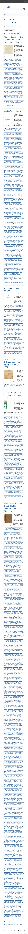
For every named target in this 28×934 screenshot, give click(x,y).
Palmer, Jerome (16, 796)
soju (9, 346)
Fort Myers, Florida (14, 325)
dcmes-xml (11, 924)
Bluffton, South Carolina (8, 151)
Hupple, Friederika (18, 686)
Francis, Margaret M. (18, 636)
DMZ (10, 320)
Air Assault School (14, 307)
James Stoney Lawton (17, 184)
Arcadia (10, 140)
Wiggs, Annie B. (7, 903)
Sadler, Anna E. (7, 826)
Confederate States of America (17, 74)
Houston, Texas (7, 681)
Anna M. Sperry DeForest (11, 384)
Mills (10, 751)
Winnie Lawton (14, 282)
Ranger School (11, 338)
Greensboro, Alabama (17, 651)
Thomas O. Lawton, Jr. (16, 261)
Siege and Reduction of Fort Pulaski (14, 96)
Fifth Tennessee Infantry (19, 623)
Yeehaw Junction (16, 496)
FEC (19, 621)
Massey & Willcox (18, 742)
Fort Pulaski (18, 78)
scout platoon (18, 342)
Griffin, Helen (18, 654)
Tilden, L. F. (6, 887)
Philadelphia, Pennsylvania (9, 805)
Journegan (13, 696)
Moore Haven (17, 458)
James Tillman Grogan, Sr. (18, 185)
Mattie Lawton (6, 87)
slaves (17, 97)
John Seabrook (19, 194)
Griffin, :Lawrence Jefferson (14, 653)
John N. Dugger (12, 194)
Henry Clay (16, 176)
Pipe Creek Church (14, 235)
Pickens (16, 805)
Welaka (5, 902)
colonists (21, 158)
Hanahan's (18, 175)
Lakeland (9, 707)
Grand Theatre (13, 646)
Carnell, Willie (10, 567)
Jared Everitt (14, 188)
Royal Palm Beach (11, 477)
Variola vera (21, 103)
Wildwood (19, 495)
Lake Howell (6, 706)
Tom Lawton (10, 103)
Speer (10, 858)
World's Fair (16, 916)
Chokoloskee (10, 422)
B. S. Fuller (14, 142)
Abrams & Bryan (19, 529)
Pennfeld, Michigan (13, 800)
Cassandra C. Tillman (15, 153)
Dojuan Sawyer (15, 320)
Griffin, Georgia (20, 79)
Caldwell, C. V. (11, 565)
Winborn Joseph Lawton (15, 279)
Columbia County (7, 586)
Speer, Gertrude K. (7, 859)
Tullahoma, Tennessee (8, 889)
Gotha (21, 645)
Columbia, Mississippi (15, 586)
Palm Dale (20, 469)
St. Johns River (13, 863)
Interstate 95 (6, 445)
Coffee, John (10, 585)
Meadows (21, 746)
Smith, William (15, 849)
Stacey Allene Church (18, 251)
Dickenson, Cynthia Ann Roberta (14, 604)
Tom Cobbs (6, 265)
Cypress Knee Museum (13, 426)
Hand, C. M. (16, 663)
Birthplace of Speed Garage (13, 417)
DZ (21, 320)
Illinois (10, 687)
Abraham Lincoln (11, 129)
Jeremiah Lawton (13, 190)
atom (5, 924)
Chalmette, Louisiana (8, 571)
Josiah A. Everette (18, 198)
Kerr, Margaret (12, 697)
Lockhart (9, 721)
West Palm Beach (7, 495)
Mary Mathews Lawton (19, 221)
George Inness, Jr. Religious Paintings (16, 439)
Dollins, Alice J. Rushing (8, 607)
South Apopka (20, 849)
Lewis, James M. (7, 711)
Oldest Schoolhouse (11, 467)
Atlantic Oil (19, 414)
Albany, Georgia (18, 130)
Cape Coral (19, 420)
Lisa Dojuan (15, 332)
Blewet (14, 64)
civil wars (6, 72)
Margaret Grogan (14, 211)
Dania (20, 426)
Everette (8, 78)
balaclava (14, 311)
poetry (12, 236)
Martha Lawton (20, 211)
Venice (14, 491)
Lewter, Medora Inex (10, 718)
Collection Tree (6, 930)
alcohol (15, 309)
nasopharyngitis (13, 91)
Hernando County (19, 177)
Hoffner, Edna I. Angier (16, 674)
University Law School (8, 892)
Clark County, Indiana (14, 581)
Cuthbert (14, 162)
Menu (5, 14)
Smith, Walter (9, 849)
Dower (8, 163)
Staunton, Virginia (11, 864)
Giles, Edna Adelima (15, 644)
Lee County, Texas (17, 709)
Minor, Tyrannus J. (14, 751)
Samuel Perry (6, 245)
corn (5, 162)
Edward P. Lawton (13, 166)
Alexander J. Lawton (13, 133)
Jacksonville (6, 385)
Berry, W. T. (11, 553)
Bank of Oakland (18, 544)
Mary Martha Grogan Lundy (9, 221)
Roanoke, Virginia (18, 813)
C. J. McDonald (10, 152)
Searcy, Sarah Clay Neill (8, 835)
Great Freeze (18, 650)
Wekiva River (6, 901)
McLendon (6, 88)
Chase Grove (13, 576)
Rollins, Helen (6, 818)
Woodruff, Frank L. (10, 912)
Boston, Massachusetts (18, 557)
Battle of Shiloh (12, 548)
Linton (9, 84)
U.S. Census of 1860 (18, 267)
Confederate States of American (10, 161)
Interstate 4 (16, 444)
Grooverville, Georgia (15, 81)
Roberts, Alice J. (7, 814)
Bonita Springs (14, 418)
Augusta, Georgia (16, 543)
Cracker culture (20, 594)
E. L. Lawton (6, 165)
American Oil (14, 414)
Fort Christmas (10, 635)
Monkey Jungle (12, 458)
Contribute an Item (15, 932)
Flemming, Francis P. (12, 627)
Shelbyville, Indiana (11, 844)
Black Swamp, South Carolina (17, 149)
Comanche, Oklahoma (8, 588)
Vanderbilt (6, 893)
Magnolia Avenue (17, 729)
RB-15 (15, 338)
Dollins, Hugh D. (19, 608)
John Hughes (19, 193)
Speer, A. (13, 858)
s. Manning (20, 242)
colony (5, 160)
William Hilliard (10, 272)
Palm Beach (6, 469)
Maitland (17, 737)
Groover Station (7, 81)
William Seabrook (11, 275)
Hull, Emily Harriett (13, 684)
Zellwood (19, 917)
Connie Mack (9, 314)
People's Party (15, 802)
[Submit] (24, 9)
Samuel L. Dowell (20, 244)
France (12, 636)
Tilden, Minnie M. (12, 887)
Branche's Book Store (12, 560)
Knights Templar (10, 702)
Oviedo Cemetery (13, 231)
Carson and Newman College (9, 569)
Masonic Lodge (20, 740)
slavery (13, 97)
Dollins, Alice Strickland (18, 607)
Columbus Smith (7, 73)
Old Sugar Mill (14, 465)
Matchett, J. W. (10, 744)
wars (5, 105)
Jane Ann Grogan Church (18, 186)
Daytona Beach (10, 427)
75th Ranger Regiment (18, 306)
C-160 (10, 312)
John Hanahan (13, 193)
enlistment (16, 323)
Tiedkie (17, 886)
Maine (14, 737)
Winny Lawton (9, 105)
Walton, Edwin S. (15, 896)
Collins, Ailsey (15, 585)
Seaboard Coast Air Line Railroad (15, 832)
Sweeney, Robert (14, 872)
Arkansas (17, 539)
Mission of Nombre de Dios (12, 456)
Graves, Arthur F (14, 648)
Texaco (15, 488)
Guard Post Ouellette (8, 328)
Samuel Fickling (7, 244)
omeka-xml (18, 924)
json (14, 924)
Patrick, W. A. (6, 800)
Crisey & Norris (13, 597)
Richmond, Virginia (17, 93)
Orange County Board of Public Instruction (12, 775)
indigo (15, 180)
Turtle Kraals (13, 490)
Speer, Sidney (13, 860)
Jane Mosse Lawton (8, 188)
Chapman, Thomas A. (8, 575)
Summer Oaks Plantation (9, 98)
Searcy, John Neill (13, 833)
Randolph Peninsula (8, 810)
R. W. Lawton (6, 239)
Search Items (19, 26)
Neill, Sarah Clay (15, 762)
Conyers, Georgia (18, 591)
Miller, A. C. (6, 751)
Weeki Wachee (19, 493)
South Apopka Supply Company (10, 850)
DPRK (19, 320)
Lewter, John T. (10, 715)
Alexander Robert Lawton (15, 134)
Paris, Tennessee (7, 799)
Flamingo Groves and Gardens (13, 434)
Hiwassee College (17, 673)
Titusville (17, 887)
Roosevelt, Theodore (13, 821)
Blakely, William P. (11, 555)
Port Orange (16, 473)
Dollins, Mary (20, 609)
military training (17, 334)
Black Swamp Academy (14, 148)
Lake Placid (20, 449)
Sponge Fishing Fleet (12, 484)
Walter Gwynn (18, 269)
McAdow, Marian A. (7, 746)
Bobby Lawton (16, 151)
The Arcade (10, 878)
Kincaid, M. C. (11, 700)
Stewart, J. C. (17, 865)
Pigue (19, 805)
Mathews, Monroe (17, 744)
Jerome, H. (13, 693)
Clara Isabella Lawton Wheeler (16, 157)
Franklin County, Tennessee (9, 637)
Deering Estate (11, 428)
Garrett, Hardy (7, 642)
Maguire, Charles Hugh (11, 732)
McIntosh (20, 87)
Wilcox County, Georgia (15, 903)
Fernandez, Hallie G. (8, 622)
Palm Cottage (9, 796)
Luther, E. (12, 726)
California (10, 566)
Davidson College (7, 602)
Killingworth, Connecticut (14, 698)
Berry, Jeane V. (18, 552)
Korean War (17, 330)
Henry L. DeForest (20, 384)
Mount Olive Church (15, 89)
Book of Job (16, 65)
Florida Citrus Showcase (8, 435)
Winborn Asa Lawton (14, 278)
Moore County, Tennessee (9, 753)
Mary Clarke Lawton (8, 216)
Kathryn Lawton (7, 202)
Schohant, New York (16, 831)
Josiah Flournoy (21, 199)
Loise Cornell (11, 385)
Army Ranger (9, 311)
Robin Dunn (17, 339)
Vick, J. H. (14, 893)
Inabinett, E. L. (10, 180)
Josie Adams (12, 200)
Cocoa (14, 423)
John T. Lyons (17, 195)
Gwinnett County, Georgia (9, 662)
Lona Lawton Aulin (10, 208)
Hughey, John (6, 684)
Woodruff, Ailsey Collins (11, 910)
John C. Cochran (7, 191)
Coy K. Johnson (9, 162)
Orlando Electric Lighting (13, 786)
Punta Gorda (18, 474)
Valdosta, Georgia (9, 491)
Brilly (20, 65)
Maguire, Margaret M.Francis (9, 734)
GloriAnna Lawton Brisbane (16, 174)
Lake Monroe (18, 706)
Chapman (14, 571)
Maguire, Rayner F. (19, 734)
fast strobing (21, 323)
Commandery (15, 588)
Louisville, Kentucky (11, 724)
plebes (10, 337)
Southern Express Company (14, 855)
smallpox (20, 97)
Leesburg (6, 451)
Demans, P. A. (11, 603)
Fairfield (8, 621)
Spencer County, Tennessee (9, 861)
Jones (16, 83)
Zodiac (20, 353)
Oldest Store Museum (19, 467)
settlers (18, 249)
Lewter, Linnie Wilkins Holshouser (10, 716)
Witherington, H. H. (12, 909)
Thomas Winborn (7, 264)
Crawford (11, 75)
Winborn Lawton (7, 281)
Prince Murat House (11, 474)
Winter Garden (16, 905)
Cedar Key (14, 421)
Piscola (15, 92)
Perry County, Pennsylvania (9, 804)
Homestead (6, 442)
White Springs (14, 495)
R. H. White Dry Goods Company (14, 809)
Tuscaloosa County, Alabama (9, 891)
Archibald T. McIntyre (17, 140)
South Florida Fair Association (9, 851)
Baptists (13, 63)
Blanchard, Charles (18, 555)
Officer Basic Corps (10, 335)
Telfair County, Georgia (8, 877)
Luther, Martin (17, 726)
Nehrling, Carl (6, 761)
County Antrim (17, 593)
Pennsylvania (9, 802)
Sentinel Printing (10, 841)
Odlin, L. (20, 771)
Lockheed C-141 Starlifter (13, 333)
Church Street (15, 579)
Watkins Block (8, 900)
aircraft (8, 309)
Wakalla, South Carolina (16, 895)
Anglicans (18, 138)
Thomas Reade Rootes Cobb (12, 102)
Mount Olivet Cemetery (18, 754)
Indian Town (11, 444)
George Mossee (7, 172)
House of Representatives (18, 679)
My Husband (13, 226)
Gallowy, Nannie (12, 641)
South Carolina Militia (11, 250)
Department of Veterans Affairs (13, 319)
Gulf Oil (11, 440)
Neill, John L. (9, 762)
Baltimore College (10, 544)
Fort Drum (20, 436)
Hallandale (16, 440)
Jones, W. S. (8, 696)
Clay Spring (21, 581)
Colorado (20, 585)
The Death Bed (12, 254)
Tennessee (15, 347)
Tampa (22, 487)
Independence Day (14, 82)
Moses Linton (17, 225)
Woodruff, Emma (16, 911)
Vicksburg (6, 895)
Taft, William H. (15, 873)
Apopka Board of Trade (14, 538)
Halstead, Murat (11, 663)
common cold (13, 73)
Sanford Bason (12, 245)
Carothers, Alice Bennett (17, 567)
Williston (5, 496)
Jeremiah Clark (7, 190)
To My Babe (13, 264)
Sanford (16, 385)
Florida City (16, 435)
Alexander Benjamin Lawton (12, 132)
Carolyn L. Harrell (7, 153)
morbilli (9, 89)
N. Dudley (8, 227)
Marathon (12, 454)
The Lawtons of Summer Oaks (14, 255)
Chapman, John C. (14, 572)
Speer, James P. (20, 859)
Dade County (13, 599)
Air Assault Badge (7, 307)
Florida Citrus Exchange (13, 630)
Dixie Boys (6, 77)
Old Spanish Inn (16, 464)
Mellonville (16, 747)
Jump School (12, 330)
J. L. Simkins (19, 181)
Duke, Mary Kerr (16, 612)
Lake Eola (12, 705)
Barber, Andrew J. (7, 546)
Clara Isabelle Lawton (8, 158)
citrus (5, 581)
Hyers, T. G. (6, 687)
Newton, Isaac (14, 766)
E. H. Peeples (12, 163)
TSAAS (8, 348)
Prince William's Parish (8, 237)
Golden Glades (7, 440)
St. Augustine (17, 861)
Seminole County (7, 837)
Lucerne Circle (12, 725)
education (19, 321)
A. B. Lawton (9, 128)
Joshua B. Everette (11, 198)
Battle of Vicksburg (19, 548)
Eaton (13, 77)
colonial (14, 158)
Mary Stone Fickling (8, 222)
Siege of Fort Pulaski (8, 97)
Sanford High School (11, 828)
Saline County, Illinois (18, 827)
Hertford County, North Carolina (10, 672)
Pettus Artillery (17, 804)
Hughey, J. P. (20, 683)
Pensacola (6, 472)
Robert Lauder (9, 240)
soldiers (11, 346)
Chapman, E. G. (20, 571)
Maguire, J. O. (13, 733)
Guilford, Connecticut (14, 659)
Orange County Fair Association (10, 779)
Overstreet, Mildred (15, 793)
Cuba (14, 598)
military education (11, 334)
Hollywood (20, 441)
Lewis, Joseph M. (14, 711)
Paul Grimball (12, 232)
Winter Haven (10, 496)
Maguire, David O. (19, 732)
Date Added (16, 33)
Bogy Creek (17, 556)
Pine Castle (14, 807)
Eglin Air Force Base (10, 323)
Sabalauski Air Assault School (9, 340)
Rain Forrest (8, 476)
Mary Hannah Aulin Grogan (9, 218)
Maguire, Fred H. (7, 733)
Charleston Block (7, 576)
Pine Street (19, 807)
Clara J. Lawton (11, 72)
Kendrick (17, 696)
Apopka (20, 537)
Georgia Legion (10, 79)
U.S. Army (12, 348)
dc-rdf (8, 924)
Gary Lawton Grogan (19, 171)
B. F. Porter (9, 142)
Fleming (5, 627)
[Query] (14, 9)
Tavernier (12, 488)
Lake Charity (20, 704)
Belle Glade (13, 416)
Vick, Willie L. (18, 893)
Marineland (20, 454)
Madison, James (11, 729)
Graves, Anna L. (7, 648)
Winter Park (20, 906)
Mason (15, 740)
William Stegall (10, 277)
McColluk (11, 87)
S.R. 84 (16, 477)
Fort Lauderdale (7, 437)
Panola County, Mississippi (17, 798)
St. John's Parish (19, 250)
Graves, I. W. (16, 649)
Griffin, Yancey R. (16, 658)
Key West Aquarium (16, 448)
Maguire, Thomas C (8, 735)
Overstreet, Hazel (7, 793)
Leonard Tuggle (7, 207)
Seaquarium (17, 479)
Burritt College (14, 563)
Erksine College (20, 618)
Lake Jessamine (12, 706)
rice (10, 239)
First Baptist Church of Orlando (10, 625)
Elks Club (16, 616)
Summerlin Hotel (13, 870)
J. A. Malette (9, 181)
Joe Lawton (19, 190)
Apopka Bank (6, 538)
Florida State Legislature (14, 632)
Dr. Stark (13, 611)
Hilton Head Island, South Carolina (10, 179)
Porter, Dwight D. (13, 808)
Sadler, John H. (13, 826)
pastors (8, 232)
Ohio (5, 772)
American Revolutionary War (9, 137)
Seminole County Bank (15, 837)
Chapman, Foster (7, 572)
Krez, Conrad (16, 702)
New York (9, 765)
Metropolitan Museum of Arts (9, 749)
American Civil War (11, 61)
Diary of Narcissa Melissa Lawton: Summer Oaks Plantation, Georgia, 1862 (13, 39)
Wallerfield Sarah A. (8, 896)
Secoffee (6, 836)
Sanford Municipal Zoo (8, 478)
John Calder (13, 191)
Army (11, 63)
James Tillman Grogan (8, 185)
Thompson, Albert (13, 884)
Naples (12, 462)
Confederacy (18, 73)
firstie (5, 324)
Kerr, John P (6, 697)
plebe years (6, 337)
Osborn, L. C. (13, 789)
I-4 (17, 442)
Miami (18, 455)
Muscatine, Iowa (11, 757)
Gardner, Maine (19, 641)
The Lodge (16, 879)
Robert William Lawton (8, 241)
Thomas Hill (20, 260)
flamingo (5, 434)
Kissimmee (12, 449)
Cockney (6, 585)
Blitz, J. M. (6, 556)
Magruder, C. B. (13, 730)
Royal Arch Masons (7, 823)
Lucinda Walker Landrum (17, 209)
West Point (14, 353)
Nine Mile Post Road (11, 228)
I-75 (19, 442)
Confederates (6, 75)
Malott (12, 86)
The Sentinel (17, 883)
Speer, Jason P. (7, 860)
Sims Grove (13, 846)
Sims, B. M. (18, 846)
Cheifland (6, 422)
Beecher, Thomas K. (8, 551)
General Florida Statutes (14, 642)
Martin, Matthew (21, 739)
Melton (13, 88)
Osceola (17, 789)
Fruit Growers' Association (9, 639)
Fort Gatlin (15, 635)
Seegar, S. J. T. (20, 836)
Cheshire (12, 156)
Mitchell (11, 752)
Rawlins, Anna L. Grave (16, 810)
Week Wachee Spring (12, 493)
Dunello (17, 430)
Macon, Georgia (7, 211)
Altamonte (18, 532)
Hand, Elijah (16, 664)
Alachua (15, 530)
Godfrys (14, 79)
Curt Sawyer (16, 316)
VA (14, 352)
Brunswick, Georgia (8, 420)
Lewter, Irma (15, 714)
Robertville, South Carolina (18, 241)
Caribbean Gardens (8, 421)
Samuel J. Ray (13, 244)
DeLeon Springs (18, 428)
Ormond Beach (10, 468)
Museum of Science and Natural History (11, 459)
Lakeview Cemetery (15, 707)
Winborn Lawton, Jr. (14, 281)
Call (8, 67)
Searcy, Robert (20, 833)
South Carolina (19, 850)
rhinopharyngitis (10, 93)
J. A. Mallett (15, 181)
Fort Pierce (17, 437)
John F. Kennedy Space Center (14, 446)
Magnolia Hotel (7, 730)
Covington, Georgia (13, 594)
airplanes (12, 309)
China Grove (9, 579)
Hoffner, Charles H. (7, 674)
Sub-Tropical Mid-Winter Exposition (13, 869)
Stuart (15, 486)
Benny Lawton (7, 147)
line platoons (9, 332)
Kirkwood (10, 701)
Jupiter (21, 446)
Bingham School (17, 553)
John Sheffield (11, 195)
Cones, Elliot (11, 589)
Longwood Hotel (15, 723)
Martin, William (7, 740)
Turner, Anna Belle (16, 889)
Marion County (11, 739)
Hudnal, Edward (14, 682)
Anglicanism (13, 138)
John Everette (6, 83)
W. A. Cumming (10, 268)
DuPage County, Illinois (14, 613)
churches (16, 156)
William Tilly (15, 277)
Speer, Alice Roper (18, 858)
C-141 (7, 312)
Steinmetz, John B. (18, 864)
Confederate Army (7, 74)
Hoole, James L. (19, 678)
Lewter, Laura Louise (17, 715)
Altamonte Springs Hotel (16, 533)
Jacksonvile (17, 692)
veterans (16, 352)
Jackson (14, 691)
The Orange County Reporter (15, 881)
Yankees (13, 105)
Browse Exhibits (6, 932)
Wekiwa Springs (18, 901)
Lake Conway (6, 705)
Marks (16, 739)
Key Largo (6, 448)
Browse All (6, 26)
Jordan (19, 83)
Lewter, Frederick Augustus (12, 712)
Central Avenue (16, 570)
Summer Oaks (17, 253)
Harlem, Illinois (15, 667)
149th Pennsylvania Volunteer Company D (15, 527)
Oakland (8, 771)
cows (13, 316)
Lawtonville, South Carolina (9, 205)
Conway (5, 591)
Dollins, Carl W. (7, 608)
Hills (9, 82)
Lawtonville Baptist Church (9, 204)
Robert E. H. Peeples (16, 239)
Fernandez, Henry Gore (16, 622)
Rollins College (10, 817)
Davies (21, 75)
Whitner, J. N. (20, 902)
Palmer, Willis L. (8, 798)
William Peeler (18, 273)
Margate (16, 454)
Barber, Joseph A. (14, 546)
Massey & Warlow (11, 742)
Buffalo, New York (15, 562)
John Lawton (6, 194)
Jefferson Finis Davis (17, 189)
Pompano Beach (20, 472)
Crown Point (19, 597)
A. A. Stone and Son (12, 529)
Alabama (12, 530)
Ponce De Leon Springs (8, 473)
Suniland (13, 487)
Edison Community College (11, 321)
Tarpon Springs (7, 488)
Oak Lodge (19, 770)
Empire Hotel (10, 618)
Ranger (15, 337)
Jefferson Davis (10, 189)
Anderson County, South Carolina (15, 535)
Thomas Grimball (14, 260)
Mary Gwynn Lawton (18, 217)
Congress (13, 590)
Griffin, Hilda (11, 655)
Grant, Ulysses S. (20, 646)
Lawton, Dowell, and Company (15, 203)
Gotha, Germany (7, 646)
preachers (19, 92)
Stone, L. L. (17, 867)
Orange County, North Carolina (13, 781)
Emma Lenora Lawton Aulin (12, 168)
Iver (10, 329)
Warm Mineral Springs (12, 492)
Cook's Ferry (6, 593)
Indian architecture (15, 687)
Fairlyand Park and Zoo (18, 432)
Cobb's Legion (17, 72)
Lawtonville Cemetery (19, 204)
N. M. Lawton (13, 227)
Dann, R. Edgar (10, 600)
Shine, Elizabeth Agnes (8, 845)
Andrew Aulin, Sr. (7, 138)
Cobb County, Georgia (19, 584)
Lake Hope (21, 705)
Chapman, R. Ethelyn (19, 574)
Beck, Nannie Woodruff (8, 549)
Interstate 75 (21, 444)
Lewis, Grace (20, 710)
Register (25, 1)
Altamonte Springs (7, 533)
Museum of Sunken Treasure (13, 460)
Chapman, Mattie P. (11, 574)
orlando (5, 468)
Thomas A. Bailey (19, 258)
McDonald (16, 87)
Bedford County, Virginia (17, 549)
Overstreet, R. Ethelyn (12, 794)
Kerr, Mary (17, 697)
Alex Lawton (10, 60)
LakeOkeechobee (12, 450)
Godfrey (5, 175)
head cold (6, 82)
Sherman (17, 844)
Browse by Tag (13, 26)
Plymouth (8, 808)
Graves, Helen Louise (9, 649)
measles (10, 88)
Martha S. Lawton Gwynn (18, 86)
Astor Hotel (9, 541)
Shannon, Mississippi (11, 842)
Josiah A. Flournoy (7, 199)
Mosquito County (11, 754)
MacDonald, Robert (14, 728)
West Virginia (9, 902)
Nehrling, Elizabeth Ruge (14, 761)
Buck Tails (10, 562)
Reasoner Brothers (14, 812)
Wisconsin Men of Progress (9, 907)
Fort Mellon (19, 635)
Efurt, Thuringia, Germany (16, 614)
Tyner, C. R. (18, 891)
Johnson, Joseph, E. (15, 695)
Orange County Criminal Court (15, 776)
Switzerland (20, 872)
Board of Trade (11, 556)
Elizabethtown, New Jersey (9, 616)
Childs (17, 70)
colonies (17, 158)
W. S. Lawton (21, 268)
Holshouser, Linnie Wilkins (14, 677)
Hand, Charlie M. (10, 664)
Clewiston (6, 423)
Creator (12, 33)
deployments (6, 320)
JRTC (8, 330)
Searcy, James (7, 833)
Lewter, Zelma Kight (12, 720)
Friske (5, 171)
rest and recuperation (11, 339)
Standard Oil (11, 486)
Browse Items (14, 930)
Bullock (21, 562)
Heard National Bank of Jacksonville (14, 669)
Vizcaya (5, 492)
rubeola (10, 95)
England (15, 618)
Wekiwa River (12, 901)
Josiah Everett (14, 199)
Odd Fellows (15, 771)
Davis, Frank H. (19, 602)
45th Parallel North (10, 306)
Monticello (6, 89)
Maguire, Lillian (20, 733)
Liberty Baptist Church (15, 207)
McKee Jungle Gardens (12, 455)
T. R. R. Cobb (16, 98)
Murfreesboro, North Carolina (9, 756)
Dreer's (16, 611)
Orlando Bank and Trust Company (13, 782)
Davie (5, 427)
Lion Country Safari (12, 453)
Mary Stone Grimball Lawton (17, 222)
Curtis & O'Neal (18, 598)
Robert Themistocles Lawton (18, 240)
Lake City (16, 449)
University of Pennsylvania (18, 892)
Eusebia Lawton (7, 170)
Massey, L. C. (17, 743)
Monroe (20, 752)
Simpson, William (7, 846)
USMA (12, 352)
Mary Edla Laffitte (15, 216)
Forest (18, 634)
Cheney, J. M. (17, 577)
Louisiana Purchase (18, 208)
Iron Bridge (10, 690)
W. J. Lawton (15, 268)
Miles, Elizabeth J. (18, 749)
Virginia (9, 895)
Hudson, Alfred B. (13, 683)
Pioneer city (14, 472)
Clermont (20, 422)
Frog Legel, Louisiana (11, 171)
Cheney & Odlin (11, 577)
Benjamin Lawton (11, 144)
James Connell (16, 182)
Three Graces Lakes (12, 886)
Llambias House (19, 453)
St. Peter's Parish (10, 251)
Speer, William (19, 860)
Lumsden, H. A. (7, 726)
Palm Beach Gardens (13, 469)
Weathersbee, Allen (18, 900)
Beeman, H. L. (15, 551)
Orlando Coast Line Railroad (15, 784)
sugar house (19, 486)
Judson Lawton (18, 200)
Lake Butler (16, 704)
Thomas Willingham (17, 263)
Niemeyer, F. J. (13, 767)
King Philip (17, 700)
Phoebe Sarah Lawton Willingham (13, 233)
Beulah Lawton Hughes (14, 147)
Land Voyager (18, 450)
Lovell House (6, 725)
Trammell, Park (20, 888)
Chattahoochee (7, 156)
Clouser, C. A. (20, 583)
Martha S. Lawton (7, 212)
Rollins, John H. (7, 819)
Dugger (10, 77)
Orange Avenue (9, 772)
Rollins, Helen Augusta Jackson (16, 818)
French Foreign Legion (14, 326)
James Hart (20, 82)
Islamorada (11, 445)
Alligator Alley (9, 414)
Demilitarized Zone (7, 318)
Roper (18, 821)
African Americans (11, 130)
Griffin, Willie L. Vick (9, 658)
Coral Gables (18, 423)
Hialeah (15, 441)
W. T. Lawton (6, 269)
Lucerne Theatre (19, 725)
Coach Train (10, 423)
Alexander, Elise (7, 532)
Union (5, 268)
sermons (21, 95)
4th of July (8, 59)
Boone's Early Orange (9, 557)
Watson (12, 900)
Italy (18, 690)
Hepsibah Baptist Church (10, 177)
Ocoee (11, 771)
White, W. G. (15, 902)
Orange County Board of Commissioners (14, 774)
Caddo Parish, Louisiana (18, 152)
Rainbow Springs (14, 476)
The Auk (14, 878)
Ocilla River (6, 92)
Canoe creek (14, 420)
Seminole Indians (9, 840)
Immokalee (6, 444)
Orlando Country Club (8, 785)
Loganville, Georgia (15, 721)
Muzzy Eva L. (16, 757)
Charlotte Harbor (20, 421)
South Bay (11, 482)
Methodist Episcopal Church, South (15, 748)
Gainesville (6, 439)
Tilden (21, 886)
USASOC (8, 352)
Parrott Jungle (6, 470)
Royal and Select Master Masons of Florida (14, 822)
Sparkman (6, 858)
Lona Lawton (13, 84)
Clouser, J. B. (6, 584)
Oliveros (5, 230)
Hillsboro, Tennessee (9, 673)
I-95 (21, 442)
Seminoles (22, 840)
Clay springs (6, 583)
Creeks (8, 597)
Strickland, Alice (12, 868)
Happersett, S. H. (14, 665)
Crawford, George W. (8, 595)
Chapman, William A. (17, 575)
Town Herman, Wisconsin (12, 888)
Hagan (20, 81)
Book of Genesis (10, 65)
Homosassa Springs (13, 442)
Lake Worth (6, 450)
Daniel (15, 75)
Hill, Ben (18, 672)
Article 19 (21, 539)
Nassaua (16, 758)
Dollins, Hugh (12, 608)
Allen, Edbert (13, 532)
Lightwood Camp (19, 720)
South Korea (16, 346)
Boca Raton (8, 418)
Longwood (10, 723)
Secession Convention (18, 835)
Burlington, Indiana (7, 563)
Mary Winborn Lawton (8, 223)
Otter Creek (16, 468)
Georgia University (7, 644)
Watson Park (18, 492)
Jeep (12, 329)
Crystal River (6, 426)
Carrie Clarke (16, 67)
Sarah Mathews (16, 246)
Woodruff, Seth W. (13, 915)
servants (5, 96)
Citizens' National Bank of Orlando (15, 580)
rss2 (21, 924)
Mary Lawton (20, 219)
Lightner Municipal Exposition (13, 451)
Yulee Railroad (14, 917)
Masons (5, 742)
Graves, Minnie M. (11, 650)
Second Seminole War (12, 836)
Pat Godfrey (11, 92)
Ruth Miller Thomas (8, 242)
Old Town (19, 465)
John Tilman (12, 83)
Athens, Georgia (14, 541)
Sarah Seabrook (14, 247)
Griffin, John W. (17, 655)
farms (15, 170)
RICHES (9, 7)
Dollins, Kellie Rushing (8, 609)
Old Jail (10, 464)
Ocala (8, 463)
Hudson (19, 682)
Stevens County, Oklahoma (9, 865)
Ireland (16, 688)
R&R (13, 337)
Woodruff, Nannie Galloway (16, 914)
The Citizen (19, 878)
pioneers (8, 235)
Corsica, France (8, 316)
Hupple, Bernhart (11, 686)
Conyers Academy (11, 591)
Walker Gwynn (12, 269)
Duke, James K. (9, 612)
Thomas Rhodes (10, 263)
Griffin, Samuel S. (14, 656)
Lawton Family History (12, 111)
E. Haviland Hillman (19, 163)
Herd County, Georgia (11, 670)
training (19, 347)
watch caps (9, 353)
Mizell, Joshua (16, 752)
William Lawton (16, 272)
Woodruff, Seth (7, 915)
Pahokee (20, 468)
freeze (21, 637)
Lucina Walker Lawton (8, 209)
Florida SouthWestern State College (13, 324)
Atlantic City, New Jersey (12, 542)
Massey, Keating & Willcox (9, 743)
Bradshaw (6, 558)
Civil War (8, 581)
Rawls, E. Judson (7, 812)
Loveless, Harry (18, 724)
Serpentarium (14, 481)
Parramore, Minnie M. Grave (16, 799)
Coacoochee (12, 584)
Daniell (18, 75)
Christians (21, 70)
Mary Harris (17, 218)
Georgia (21, 642)
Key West (10, 448)
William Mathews (12, 273)
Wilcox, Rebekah (10, 905)
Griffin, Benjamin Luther (10, 654)
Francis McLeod (20, 170)
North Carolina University (9, 768)
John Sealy (6, 195)
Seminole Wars (16, 840)
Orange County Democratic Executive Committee (13, 777)
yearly (17, 353)
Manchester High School (8, 738)
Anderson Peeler (18, 137)
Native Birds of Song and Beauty (17, 760)
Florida (21, 434)
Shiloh (21, 844)
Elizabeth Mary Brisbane (12, 167)
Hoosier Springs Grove (8, 679)
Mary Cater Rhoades (11, 214)
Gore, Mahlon (16, 645)
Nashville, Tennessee (11, 758)
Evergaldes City (10, 432)
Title (9, 33)
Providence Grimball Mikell (18, 237)
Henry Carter (11, 176)
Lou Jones (18, 84)
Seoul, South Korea (11, 343)
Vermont (10, 893)
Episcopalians (20, 168)
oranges (20, 781)
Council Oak (11, 593)
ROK (21, 339)
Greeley (10, 651)
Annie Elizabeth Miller (11, 139)
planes (20, 335)
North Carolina (19, 767)
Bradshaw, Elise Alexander (13, 558)
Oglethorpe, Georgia (19, 228)
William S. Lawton (7, 274)
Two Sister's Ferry (10, 267)
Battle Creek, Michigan (16, 547)
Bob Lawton (18, 64)
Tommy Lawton (15, 103)
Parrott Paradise (13, 470)
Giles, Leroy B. (11, 645)
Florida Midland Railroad (12, 631)
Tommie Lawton (17, 265)
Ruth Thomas (14, 242)
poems (9, 236)
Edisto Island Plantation (13, 165)
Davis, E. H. (13, 602)
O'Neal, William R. (13, 770)
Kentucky (21, 696)
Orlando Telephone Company (12, 788)
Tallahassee (18, 487)
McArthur (6, 455)
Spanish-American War (16, 856)
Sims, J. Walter (11, 847)
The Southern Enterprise (11, 256)
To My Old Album (19, 264)
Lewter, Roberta (12, 719)
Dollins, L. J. (15, 609)
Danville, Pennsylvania (18, 600)
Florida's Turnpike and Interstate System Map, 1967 (13, 395)
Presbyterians (20, 236)
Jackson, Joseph (11, 692)
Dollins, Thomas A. (7, 611)
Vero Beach (18, 491)
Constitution (18, 590)
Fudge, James (17, 639)
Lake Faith (16, 705)
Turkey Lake (8, 490)
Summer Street (7, 870)
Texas (19, 877)
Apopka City (21, 538)
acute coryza (13, 59)
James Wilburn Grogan (8, 186)
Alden (19, 530)
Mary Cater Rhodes (19, 214)
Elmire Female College (12, 617)
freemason (17, 637)
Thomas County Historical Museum (10, 259)
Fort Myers (13, 437)
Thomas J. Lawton (7, 261)
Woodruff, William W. (9, 916)
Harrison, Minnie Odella (13, 668)
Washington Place (14, 898)
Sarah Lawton (10, 246)
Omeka (23, 932)
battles (8, 64)
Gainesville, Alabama (16, 640)
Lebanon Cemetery (18, 205)
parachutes (17, 335)
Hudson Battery (7, 683)
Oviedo (8, 231)
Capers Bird (11, 67)
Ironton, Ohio (14, 690)
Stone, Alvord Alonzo (10, 867)
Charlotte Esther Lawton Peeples (15, 154)
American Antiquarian (14, 534)
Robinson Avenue (14, 814)
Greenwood (6, 653)
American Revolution (19, 135)
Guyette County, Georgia (15, 660)
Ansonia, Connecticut (14, 537)
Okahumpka (17, 463)
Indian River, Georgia (11, 688)
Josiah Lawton (7, 200)
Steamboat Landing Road (9, 253)
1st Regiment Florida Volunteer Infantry (11, 528)
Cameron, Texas (15, 566)
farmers (12, 170)
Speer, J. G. (14, 859)
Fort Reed (9, 636)
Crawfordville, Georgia (17, 595)
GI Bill (20, 326)
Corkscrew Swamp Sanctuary (9, 425)
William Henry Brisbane (11, 270)
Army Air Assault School (13, 310)
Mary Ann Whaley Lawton (14, 213)
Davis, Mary (6, 603)
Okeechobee (6, 464)
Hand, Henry (7, 665)
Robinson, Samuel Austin (12, 816)
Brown (5, 67)
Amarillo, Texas (7, 534)
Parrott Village (19, 470)
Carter (17, 569)
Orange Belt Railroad (17, 772)
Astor (5, 541)
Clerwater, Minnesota (13, 583)
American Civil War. (10, 135)
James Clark (10, 182)
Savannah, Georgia (15, 95)
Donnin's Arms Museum (11, 430)
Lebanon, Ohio (10, 709)
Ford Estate (14, 634)
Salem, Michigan (10, 827)
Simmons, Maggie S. (17, 845)
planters (5, 236)
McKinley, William (15, 746)
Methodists (17, 88)
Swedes (8, 872)
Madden (8, 86)
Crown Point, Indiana (8, 598)
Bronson (18, 418)
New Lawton (19, 91)
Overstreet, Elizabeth (16, 791)
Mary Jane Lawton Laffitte (12, 219)
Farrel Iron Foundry (14, 621)
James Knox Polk (9, 184)
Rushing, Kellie (15, 823)
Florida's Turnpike (14, 436)
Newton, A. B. (13, 765)
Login (20, 1)
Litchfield (6, 721)
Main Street (10, 737)
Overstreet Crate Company (12, 790)
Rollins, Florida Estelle (18, 817)
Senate (5, 841)
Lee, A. (9, 710)
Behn (11, 64)
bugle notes (19, 311)
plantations (21, 235)
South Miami (15, 482)
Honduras (14, 678)
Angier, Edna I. (7, 537)
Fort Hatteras (12, 78)
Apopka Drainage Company (9, 539)
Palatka (18, 795)
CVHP (20, 316)
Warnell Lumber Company (12, 897)
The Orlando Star (16, 882)
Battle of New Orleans (15, 143)
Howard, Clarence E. (14, 681)
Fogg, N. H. (9, 634)
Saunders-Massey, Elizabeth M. (14, 830)
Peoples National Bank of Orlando (15, 803)
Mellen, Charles (10, 747)
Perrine (10, 472)
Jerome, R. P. (17, 693)
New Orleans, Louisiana (11, 763)
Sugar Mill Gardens (7, 487)
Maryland (12, 740)
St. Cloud (17, 484)
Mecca (5, 747)
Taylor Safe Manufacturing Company (15, 875)
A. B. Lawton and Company (17, 128)
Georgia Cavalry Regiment (16, 172)
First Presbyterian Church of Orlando (16, 626)
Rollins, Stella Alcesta (15, 819)
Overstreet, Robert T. (12, 795)
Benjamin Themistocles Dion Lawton (14, 146)
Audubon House (7, 416)
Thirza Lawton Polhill (12, 258)
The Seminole (12, 883)
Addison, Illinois (7, 530)
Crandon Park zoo (19, 425)
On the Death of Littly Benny (13, 230)
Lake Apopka (10, 704)
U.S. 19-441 (19, 490)
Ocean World (11, 463)
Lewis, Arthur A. (14, 710)
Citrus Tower (16, 422)
